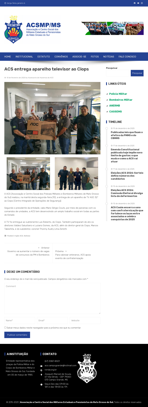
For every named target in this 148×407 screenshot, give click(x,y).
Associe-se (79, 56)
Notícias (108, 56)
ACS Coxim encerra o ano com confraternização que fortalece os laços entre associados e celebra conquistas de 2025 (127, 213)
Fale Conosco (127, 56)
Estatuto (44, 56)
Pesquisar (112, 68)
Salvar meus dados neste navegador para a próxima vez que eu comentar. (44, 327)
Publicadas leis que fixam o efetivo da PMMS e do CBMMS (127, 135)
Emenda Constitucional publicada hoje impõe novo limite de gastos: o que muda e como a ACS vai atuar (126, 155)
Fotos (95, 56)
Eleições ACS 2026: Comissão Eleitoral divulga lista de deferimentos (127, 193)
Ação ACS (19, 236)
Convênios (61, 56)
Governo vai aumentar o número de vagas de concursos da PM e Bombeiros (28, 251)
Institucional (24, 56)
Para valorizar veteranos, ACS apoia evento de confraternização (76, 255)
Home (7, 56)
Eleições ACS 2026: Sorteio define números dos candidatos (127, 176)
